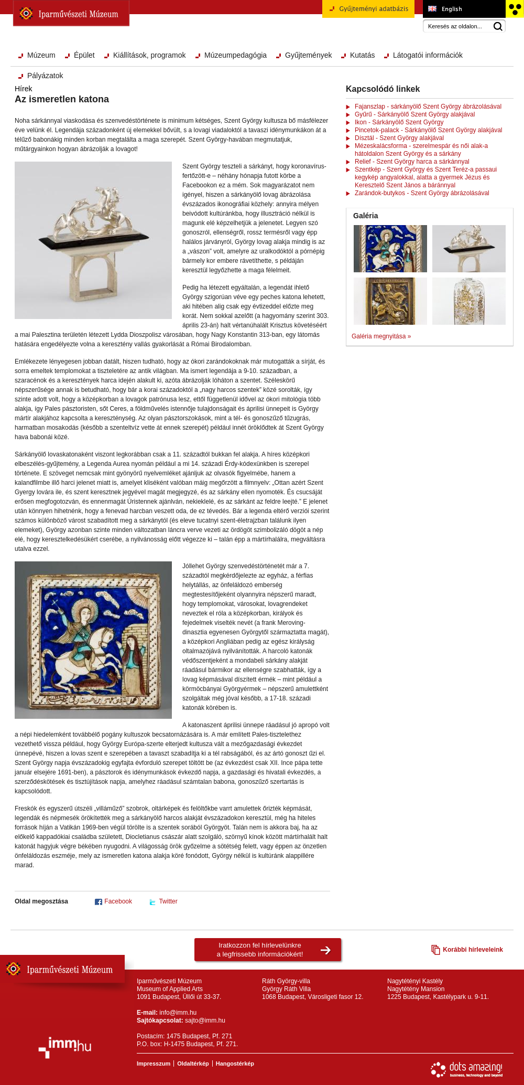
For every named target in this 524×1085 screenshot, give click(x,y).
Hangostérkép (235, 1063)
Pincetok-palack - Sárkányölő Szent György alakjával (428, 130)
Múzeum (41, 55)
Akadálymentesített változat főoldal (514, 9)
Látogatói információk (428, 55)
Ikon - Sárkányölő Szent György (399, 122)
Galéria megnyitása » (381, 336)
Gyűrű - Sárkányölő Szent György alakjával (415, 114)
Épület (84, 55)
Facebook (118, 901)
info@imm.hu (177, 1012)
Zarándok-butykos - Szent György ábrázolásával (422, 193)
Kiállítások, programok (149, 55)
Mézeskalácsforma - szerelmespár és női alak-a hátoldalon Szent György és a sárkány (421, 149)
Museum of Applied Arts (464, 9)
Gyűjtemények (308, 55)
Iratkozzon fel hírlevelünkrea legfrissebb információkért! (260, 949)
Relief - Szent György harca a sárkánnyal (412, 161)
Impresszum (153, 1063)
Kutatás (362, 55)
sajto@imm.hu (205, 1020)
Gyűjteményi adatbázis (368, 12)
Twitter (168, 901)
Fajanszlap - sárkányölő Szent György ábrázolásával (428, 106)
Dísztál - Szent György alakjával (399, 138)
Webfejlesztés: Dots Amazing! (467, 1069)
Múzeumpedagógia (235, 55)
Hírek (23, 88)
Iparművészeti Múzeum (71, 13)
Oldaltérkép (193, 1063)
